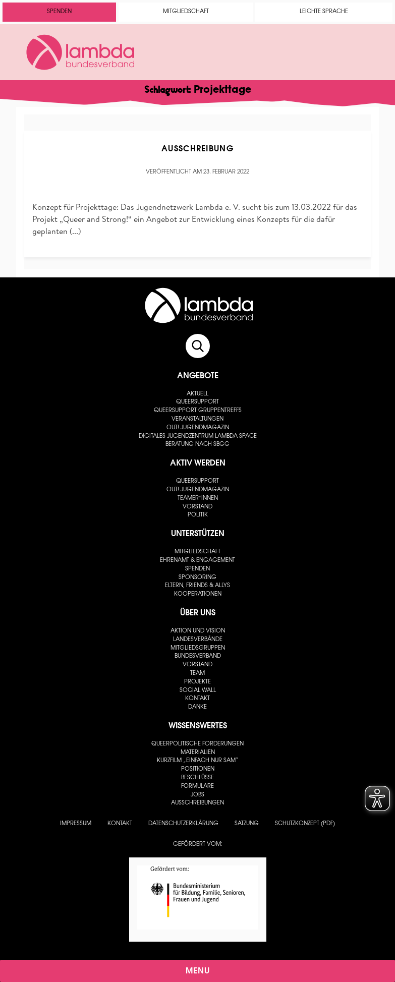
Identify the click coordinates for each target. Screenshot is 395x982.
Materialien (198, 753)
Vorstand (197, 507)
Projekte (197, 682)
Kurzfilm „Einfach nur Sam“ (198, 761)
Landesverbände (197, 640)
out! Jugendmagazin (197, 428)
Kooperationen (197, 594)
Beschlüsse (197, 778)
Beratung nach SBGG (197, 444)
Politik (198, 515)
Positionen (197, 769)
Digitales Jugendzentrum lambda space (198, 436)
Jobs (197, 795)
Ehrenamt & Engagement (197, 560)
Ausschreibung (197, 149)
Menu (198, 971)
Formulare (197, 786)
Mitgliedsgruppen (198, 648)
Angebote (197, 376)
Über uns (197, 613)
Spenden (59, 12)
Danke (197, 707)
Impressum (75, 824)
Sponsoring (197, 578)
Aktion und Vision (198, 631)
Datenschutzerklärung (183, 824)
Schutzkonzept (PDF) (305, 824)
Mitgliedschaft (186, 12)
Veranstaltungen (197, 419)
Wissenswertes (197, 726)
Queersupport (197, 402)
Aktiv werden (197, 463)
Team (197, 673)
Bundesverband (198, 656)
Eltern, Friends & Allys (197, 586)
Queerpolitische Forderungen (197, 744)
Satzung (247, 824)
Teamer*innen (198, 498)
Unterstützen (197, 534)
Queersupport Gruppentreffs (198, 411)
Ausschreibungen (197, 803)
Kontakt (197, 699)
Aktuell (197, 394)
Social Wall (198, 691)
